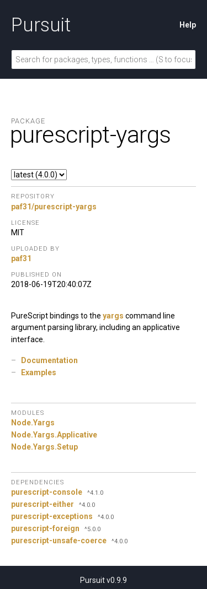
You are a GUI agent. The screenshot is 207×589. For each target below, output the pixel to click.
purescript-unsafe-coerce (59, 540)
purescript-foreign (45, 528)
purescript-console (46, 492)
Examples (38, 372)
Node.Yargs (33, 422)
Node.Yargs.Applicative (54, 434)
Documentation (49, 360)
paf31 (21, 258)
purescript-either (42, 504)
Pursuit (41, 25)
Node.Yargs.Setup (44, 446)
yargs (113, 315)
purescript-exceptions (52, 516)
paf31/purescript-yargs (54, 206)
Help (187, 24)
